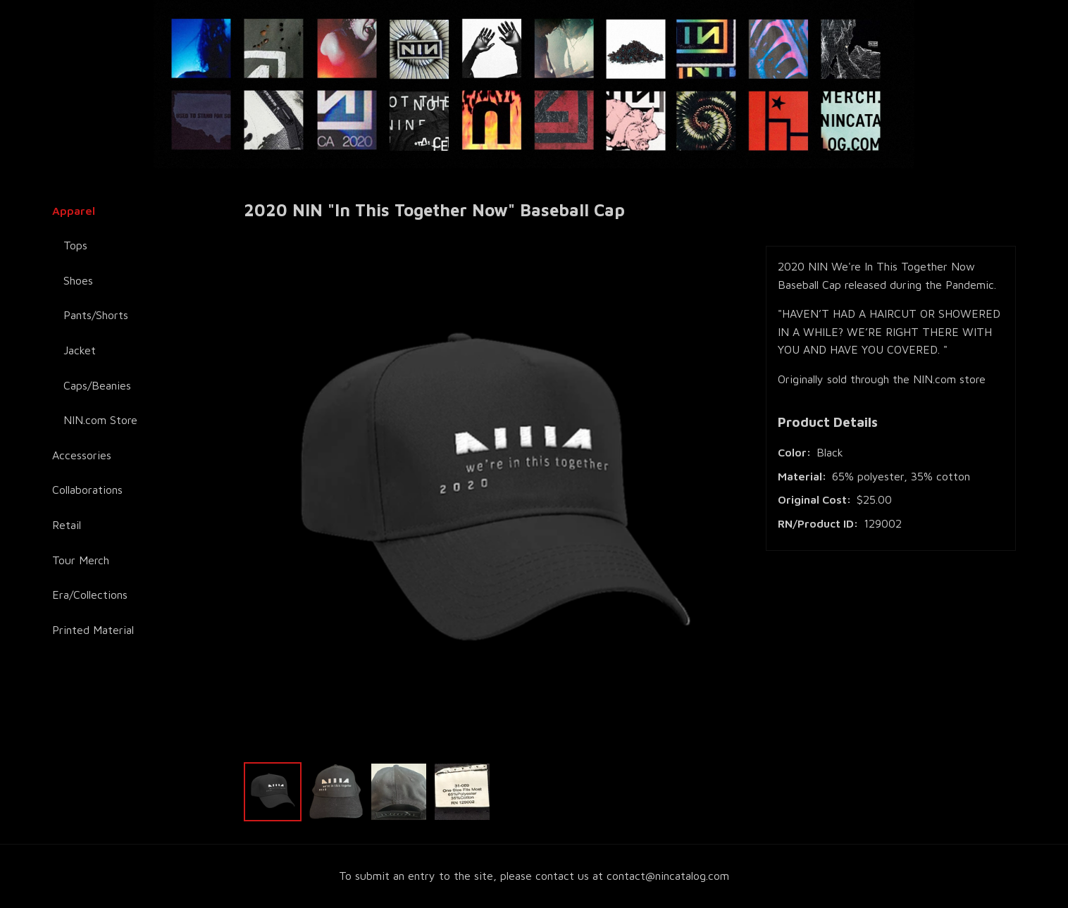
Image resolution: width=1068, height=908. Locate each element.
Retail (66, 524)
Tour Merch (80, 560)
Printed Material (93, 629)
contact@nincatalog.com (668, 875)
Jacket (79, 350)
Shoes (78, 280)
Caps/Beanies (97, 385)
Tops (75, 245)
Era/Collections (90, 594)
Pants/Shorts (95, 315)
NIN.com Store (100, 419)
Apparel (73, 210)
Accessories (81, 455)
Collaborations (87, 489)
